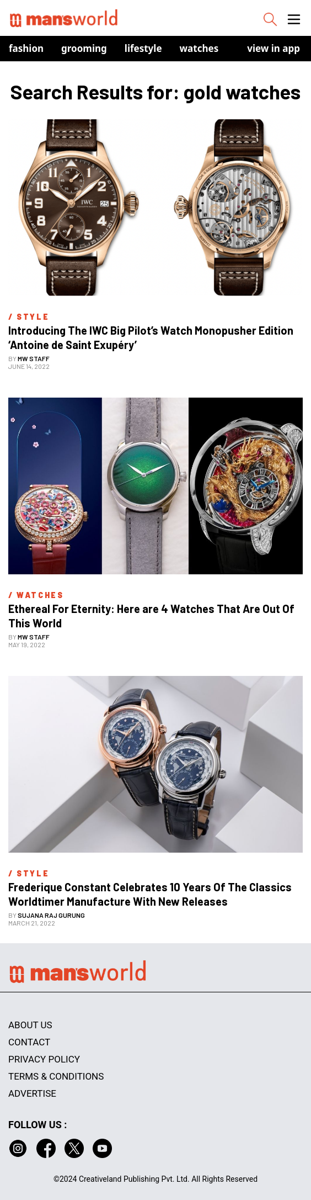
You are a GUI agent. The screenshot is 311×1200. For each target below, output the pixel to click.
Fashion (26, 48)
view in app (273, 48)
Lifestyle (143, 48)
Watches (199, 48)
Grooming (84, 48)
